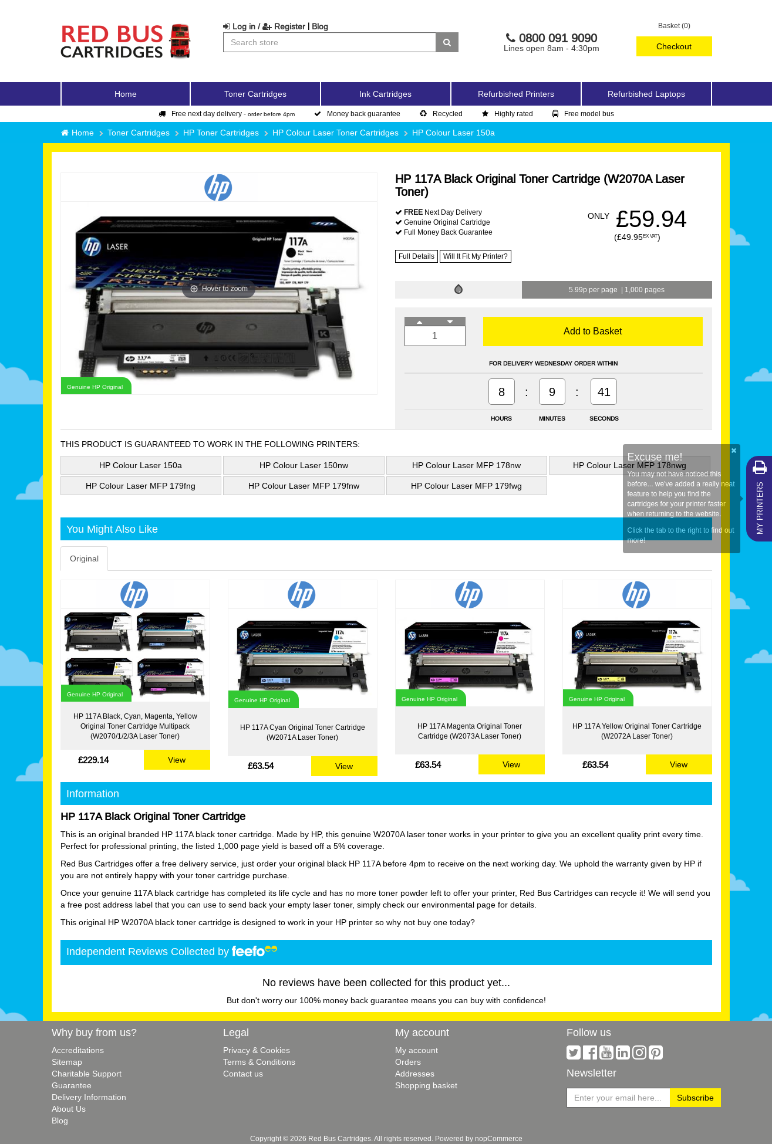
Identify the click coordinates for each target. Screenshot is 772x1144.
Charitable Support (87, 1073)
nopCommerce (498, 1138)
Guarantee (72, 1085)
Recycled (441, 113)
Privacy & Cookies (256, 1050)
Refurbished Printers (516, 94)
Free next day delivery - (227, 113)
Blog (320, 26)
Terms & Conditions (259, 1062)
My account (416, 1050)
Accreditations (78, 1050)
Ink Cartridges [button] (385, 94)
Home (125, 94)
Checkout (674, 46)
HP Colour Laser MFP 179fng (140, 485)
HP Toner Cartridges (221, 132)
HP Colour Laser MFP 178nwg (629, 465)
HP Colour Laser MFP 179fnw (303, 485)
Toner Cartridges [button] (255, 94)
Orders (408, 1062)
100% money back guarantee (354, 1000)
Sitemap (67, 1062)
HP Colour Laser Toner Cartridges (335, 132)
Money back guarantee (357, 113)
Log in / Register (264, 26)
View (177, 759)
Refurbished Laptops (646, 94)
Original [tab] (84, 558)
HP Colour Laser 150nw (303, 465)
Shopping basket (426, 1085)
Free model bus (583, 113)
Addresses (414, 1073)
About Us (69, 1108)
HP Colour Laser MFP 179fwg (466, 485)
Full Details (416, 256)
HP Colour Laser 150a (453, 132)
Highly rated (507, 113)
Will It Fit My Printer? (475, 256)
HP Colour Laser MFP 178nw (466, 465)
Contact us (243, 1073)
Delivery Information (89, 1097)
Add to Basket (593, 331)
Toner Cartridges (138, 132)
